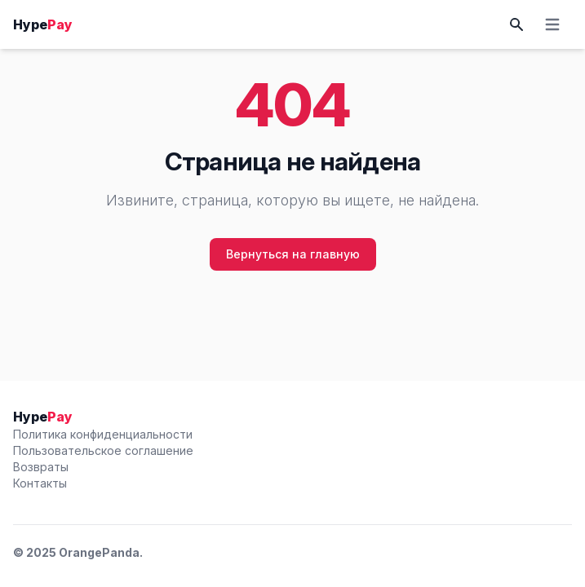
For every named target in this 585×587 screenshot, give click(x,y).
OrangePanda (99, 552)
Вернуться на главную (293, 254)
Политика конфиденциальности (103, 434)
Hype (43, 24)
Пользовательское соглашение (103, 450)
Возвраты (41, 467)
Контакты (40, 483)
